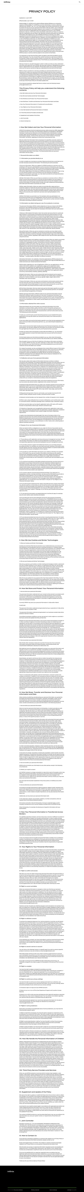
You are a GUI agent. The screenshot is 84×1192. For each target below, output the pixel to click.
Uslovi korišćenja (53, 1189)
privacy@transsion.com (25, 84)
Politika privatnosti (35, 1189)
